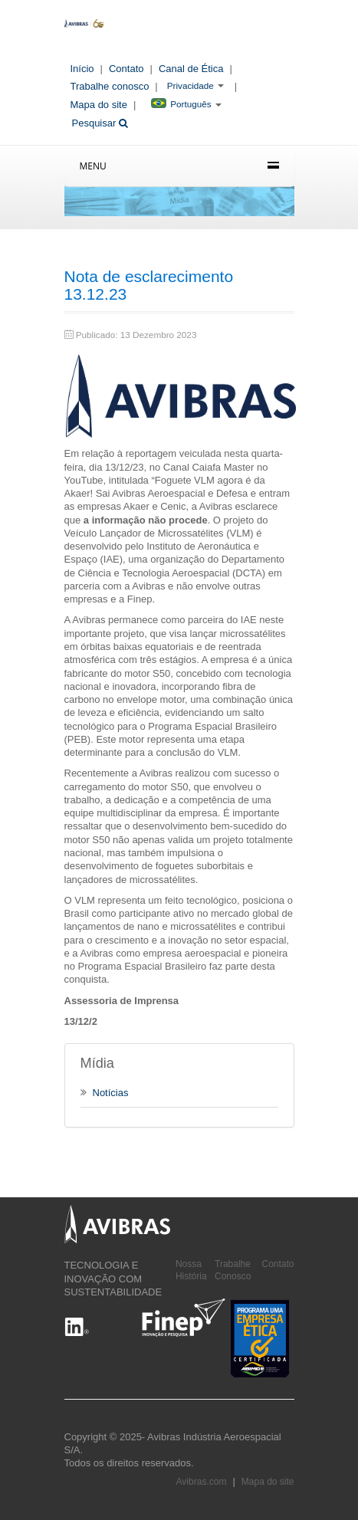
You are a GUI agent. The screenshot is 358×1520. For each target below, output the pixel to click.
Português (181, 104)
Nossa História (191, 1270)
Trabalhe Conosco (233, 1270)
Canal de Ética (191, 68)
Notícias (104, 1092)
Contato (126, 68)
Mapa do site (99, 104)
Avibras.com (201, 1481)
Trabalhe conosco (110, 86)
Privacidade (190, 85)
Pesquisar (100, 123)
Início (82, 68)
